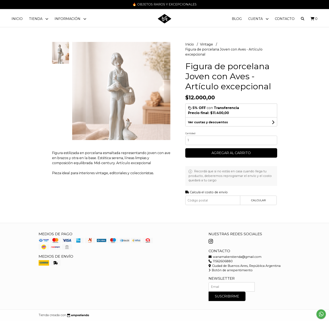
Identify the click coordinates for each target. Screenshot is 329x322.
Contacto (285, 19)
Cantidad (190, 134)
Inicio (17, 19)
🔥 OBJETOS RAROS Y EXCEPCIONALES (164, 4)
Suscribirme (227, 297)
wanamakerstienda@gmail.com (235, 258)
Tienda (38, 18)
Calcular (258, 201)
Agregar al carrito (231, 154)
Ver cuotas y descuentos (208, 123)
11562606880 (221, 262)
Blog (237, 19)
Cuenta (258, 18)
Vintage (207, 45)
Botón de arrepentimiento (231, 271)
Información (70, 18)
